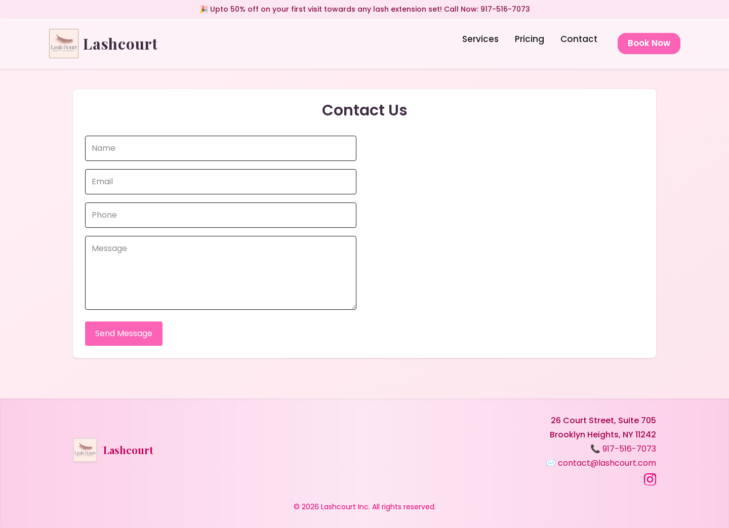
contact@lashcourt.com (607, 463)
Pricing (529, 39)
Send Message (123, 333)
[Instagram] (650, 479)
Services (480, 39)
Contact (578, 39)
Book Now (649, 43)
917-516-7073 (629, 449)
